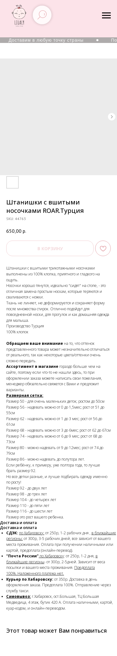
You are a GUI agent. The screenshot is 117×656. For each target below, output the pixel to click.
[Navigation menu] (106, 15)
